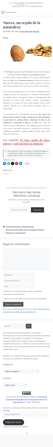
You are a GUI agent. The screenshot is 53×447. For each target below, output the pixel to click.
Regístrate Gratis (13, 422)
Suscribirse (37, 210)
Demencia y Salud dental (15, 233)
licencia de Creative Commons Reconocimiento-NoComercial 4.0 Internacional (26, 399)
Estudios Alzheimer (13, 226)
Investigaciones (28, 226)
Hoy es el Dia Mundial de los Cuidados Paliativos (25, 230)
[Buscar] (29, 326)
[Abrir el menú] (26, 433)
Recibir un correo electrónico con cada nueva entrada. (26, 298)
